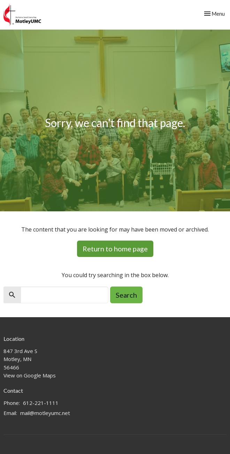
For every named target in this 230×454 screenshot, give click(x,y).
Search (126, 295)
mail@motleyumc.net (45, 412)
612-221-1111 (41, 402)
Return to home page (115, 248)
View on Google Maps (29, 375)
